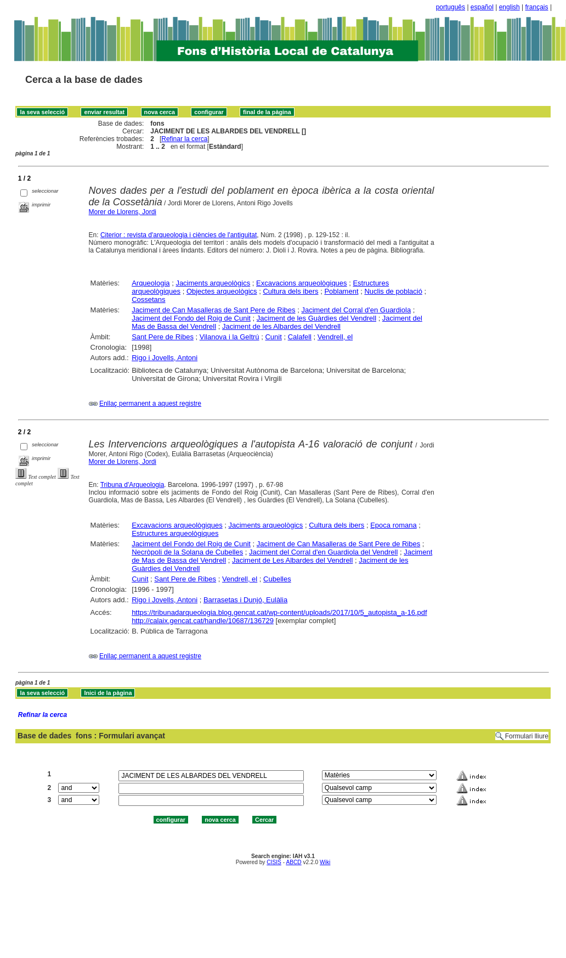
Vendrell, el (335, 337)
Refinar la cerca (184, 139)
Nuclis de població (393, 291)
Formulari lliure (526, 736)
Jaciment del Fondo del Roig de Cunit (191, 318)
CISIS (274, 862)
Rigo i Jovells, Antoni (164, 358)
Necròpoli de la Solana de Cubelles (187, 552)
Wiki (325, 862)
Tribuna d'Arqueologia (132, 485)
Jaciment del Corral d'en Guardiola (356, 310)
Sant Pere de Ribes (163, 337)
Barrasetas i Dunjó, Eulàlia (245, 600)
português (450, 7)
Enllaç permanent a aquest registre (150, 403)
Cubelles (277, 579)
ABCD (293, 862)
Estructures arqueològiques (175, 533)
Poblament (341, 291)
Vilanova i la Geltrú (229, 337)
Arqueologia (150, 283)
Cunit (273, 337)
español (482, 7)
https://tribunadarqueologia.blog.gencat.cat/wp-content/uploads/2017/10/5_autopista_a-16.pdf (279, 612)
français (536, 7)
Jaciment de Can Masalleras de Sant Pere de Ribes (213, 310)
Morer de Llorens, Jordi (122, 212)
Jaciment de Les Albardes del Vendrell (292, 560)
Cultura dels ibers (290, 291)
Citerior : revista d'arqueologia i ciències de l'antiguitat (178, 235)
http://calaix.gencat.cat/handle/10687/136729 (203, 621)
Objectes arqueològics (221, 291)
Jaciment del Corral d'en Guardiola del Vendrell (323, 552)
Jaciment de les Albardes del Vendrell (281, 326)
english (509, 7)
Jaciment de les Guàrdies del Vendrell (316, 318)
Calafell (300, 337)
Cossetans (148, 299)
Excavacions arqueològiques (301, 283)
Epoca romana (393, 525)
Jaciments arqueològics (213, 283)
